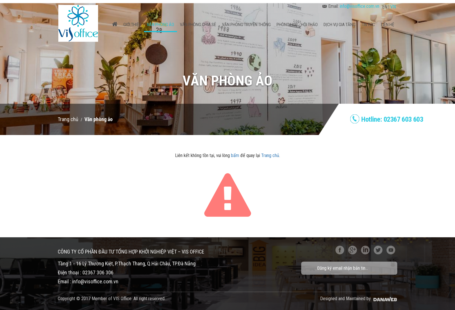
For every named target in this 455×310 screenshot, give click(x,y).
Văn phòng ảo (98, 119)
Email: (350, 6)
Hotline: (392, 119)
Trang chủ (68, 119)
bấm (235, 155)
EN (384, 7)
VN (393, 7)
